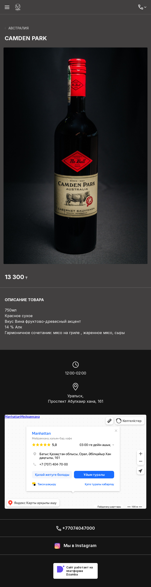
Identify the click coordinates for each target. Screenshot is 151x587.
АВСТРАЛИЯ (17, 28)
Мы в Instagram (75, 546)
